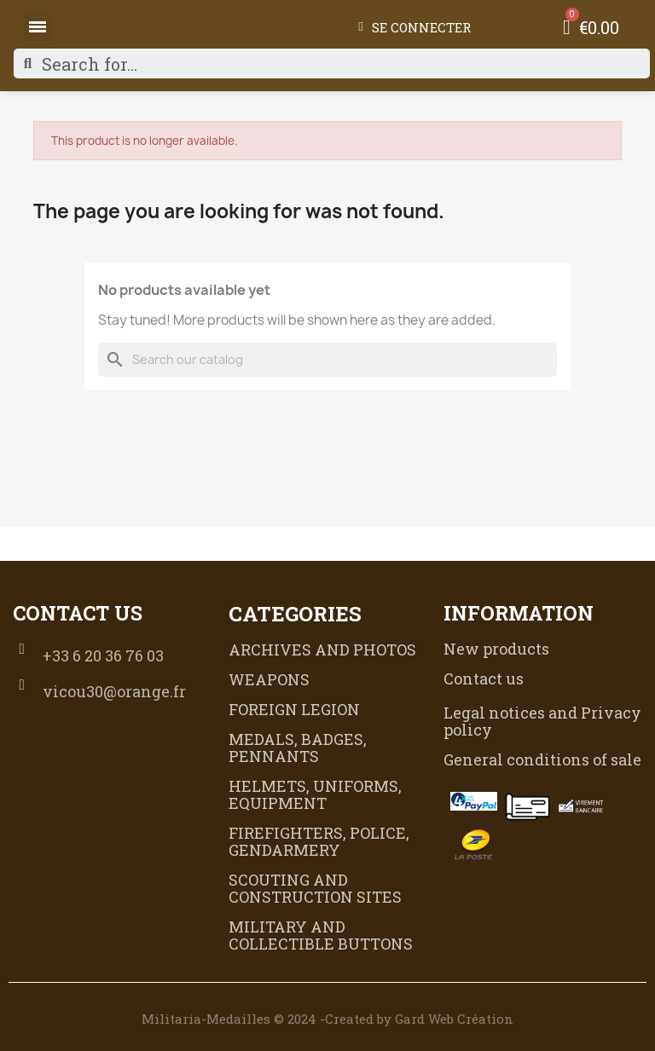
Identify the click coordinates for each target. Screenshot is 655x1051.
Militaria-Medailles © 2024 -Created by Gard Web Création (327, 1018)
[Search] (327, 360)
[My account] (414, 27)
